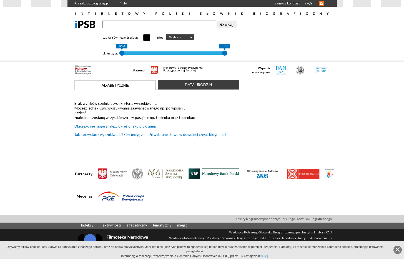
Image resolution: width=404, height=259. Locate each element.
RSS (321, 3)
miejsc (182, 225)
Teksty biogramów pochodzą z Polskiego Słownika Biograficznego (284, 219)
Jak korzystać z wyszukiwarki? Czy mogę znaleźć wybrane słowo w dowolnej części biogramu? (150, 134)
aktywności (112, 225)
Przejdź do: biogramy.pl (91, 3)
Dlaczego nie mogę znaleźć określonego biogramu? (115, 126)
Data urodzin (198, 85)
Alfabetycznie (115, 85)
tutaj (264, 256)
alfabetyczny (137, 225)
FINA (123, 3)
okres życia (110, 53)
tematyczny (162, 225)
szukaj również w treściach (121, 37)
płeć (160, 37)
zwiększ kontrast (287, 3)
